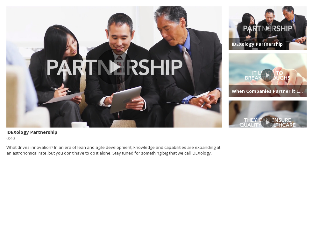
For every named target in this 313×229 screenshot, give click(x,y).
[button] (114, 67)
